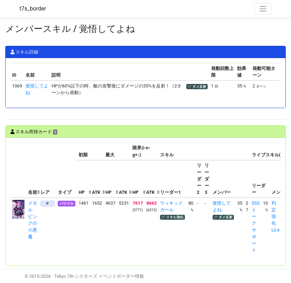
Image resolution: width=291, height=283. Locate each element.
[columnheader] (19, 170)
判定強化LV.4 (275, 216)
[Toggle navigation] (263, 9)
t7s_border (33, 8)
